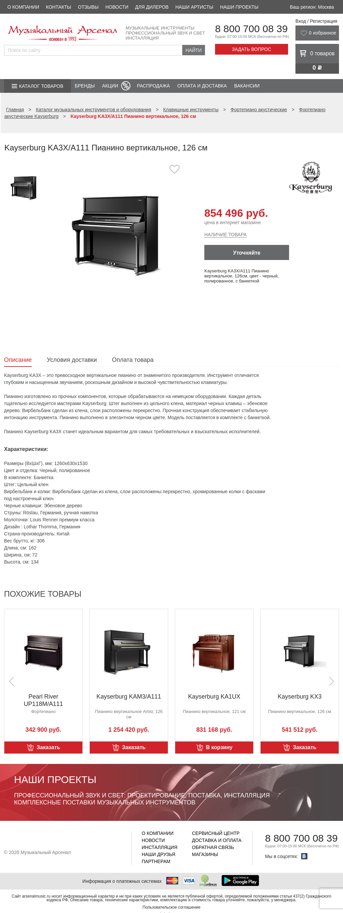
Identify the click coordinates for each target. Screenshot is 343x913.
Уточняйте (247, 253)
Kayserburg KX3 (300, 696)
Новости (116, 7)
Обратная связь (213, 847)
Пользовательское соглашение (172, 907)
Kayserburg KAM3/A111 (128, 696)
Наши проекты (239, 7)
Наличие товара (225, 234)
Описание (18, 359)
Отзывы (88, 7)
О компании (23, 7)
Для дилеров (151, 7)
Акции (110, 85)
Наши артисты (194, 7)
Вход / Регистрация (316, 21)
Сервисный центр (215, 833)
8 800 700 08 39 (251, 28)
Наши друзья (158, 854)
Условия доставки (72, 359)
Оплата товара (132, 359)
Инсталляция (160, 847)
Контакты (58, 7)
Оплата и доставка (202, 85)
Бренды (85, 85)
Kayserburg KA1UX (214, 696)
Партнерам (156, 861)
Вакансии (247, 85)
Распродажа (153, 85)
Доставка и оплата (217, 840)
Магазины (205, 854)
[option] (117, 233)
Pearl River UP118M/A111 (43, 700)
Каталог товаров (41, 86)
